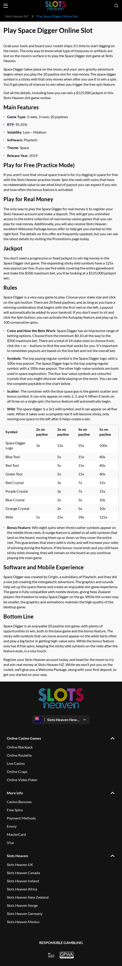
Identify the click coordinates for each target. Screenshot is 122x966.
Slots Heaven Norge (22, 905)
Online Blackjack (20, 747)
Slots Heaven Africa (22, 889)
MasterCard (16, 834)
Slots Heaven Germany (24, 913)
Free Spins (15, 810)
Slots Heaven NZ (16, 16)
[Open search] (116, 5)
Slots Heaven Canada (23, 873)
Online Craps (17, 771)
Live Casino (16, 763)
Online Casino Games (24, 738)
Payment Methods (21, 818)
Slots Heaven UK (20, 864)
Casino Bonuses (19, 802)
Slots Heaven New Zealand (28, 897)
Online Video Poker (22, 780)
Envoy (12, 826)
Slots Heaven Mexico (23, 922)
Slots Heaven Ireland (23, 881)
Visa (10, 842)
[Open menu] (5, 6)
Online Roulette (19, 755)
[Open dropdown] (61, 719)
